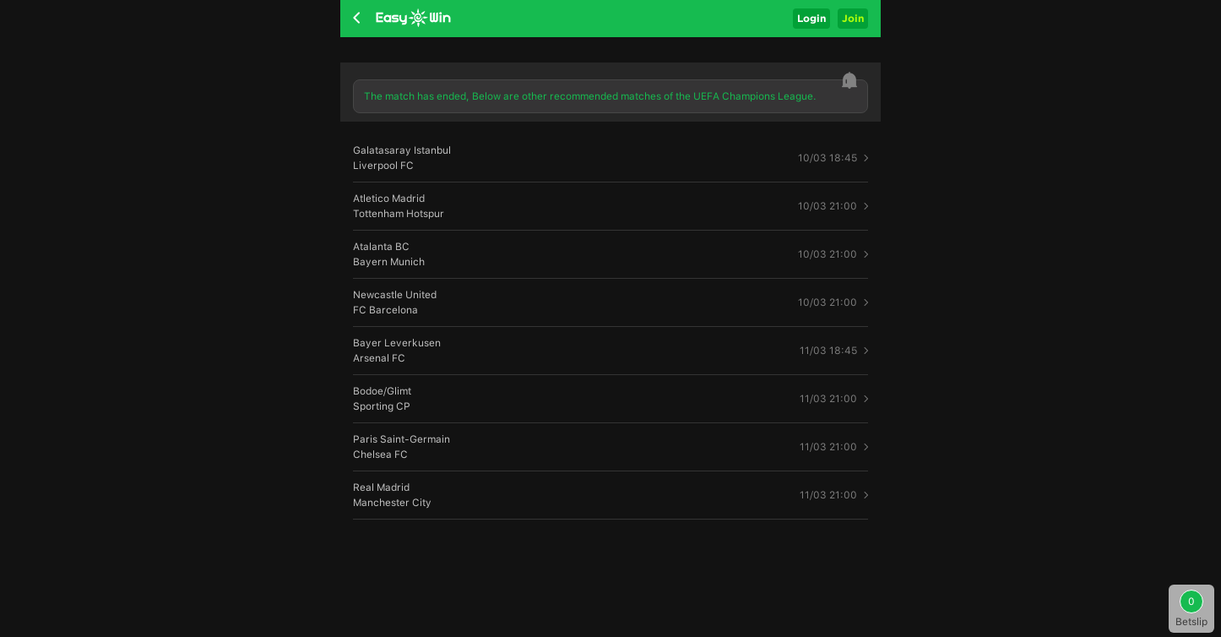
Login (811, 18)
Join (853, 18)
